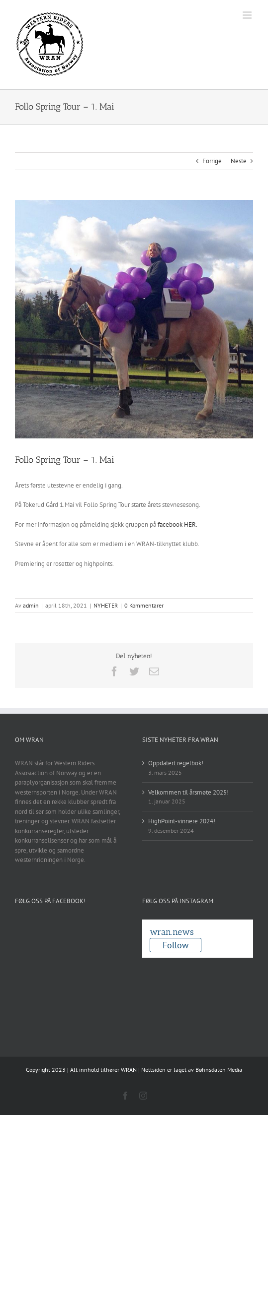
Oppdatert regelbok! (175, 763)
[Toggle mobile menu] (248, 15)
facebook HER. (177, 524)
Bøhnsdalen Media (218, 1069)
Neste (239, 161)
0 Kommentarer (144, 605)
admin (31, 605)
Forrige (212, 161)
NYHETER (105, 605)
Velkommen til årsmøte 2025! (188, 792)
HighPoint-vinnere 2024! (181, 821)
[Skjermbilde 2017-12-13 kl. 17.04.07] (134, 319)
